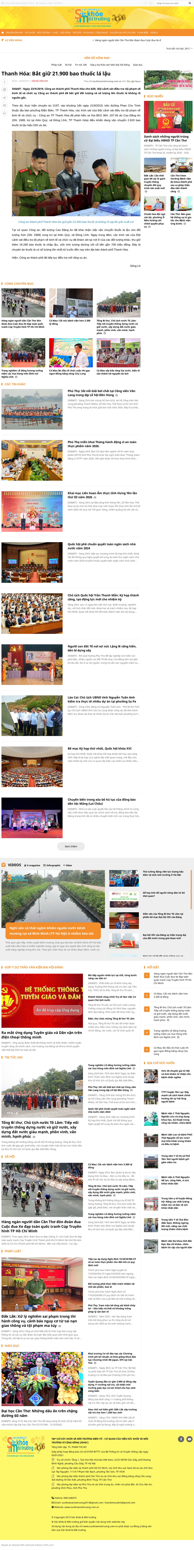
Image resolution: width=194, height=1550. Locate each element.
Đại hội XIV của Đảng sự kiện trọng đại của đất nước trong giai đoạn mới (164, 936)
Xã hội (68, 64)
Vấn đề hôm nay (14, 32)
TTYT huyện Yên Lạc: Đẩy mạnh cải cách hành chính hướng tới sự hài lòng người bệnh (175, 1096)
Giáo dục (138, 64)
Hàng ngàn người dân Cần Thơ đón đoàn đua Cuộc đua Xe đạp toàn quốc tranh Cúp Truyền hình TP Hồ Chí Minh (22, 323)
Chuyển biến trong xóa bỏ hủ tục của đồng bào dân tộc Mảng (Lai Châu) (102, 801)
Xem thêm (71, 846)
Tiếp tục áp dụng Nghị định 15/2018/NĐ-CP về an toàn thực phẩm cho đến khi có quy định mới (112, 1262)
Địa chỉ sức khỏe (161, 1063)
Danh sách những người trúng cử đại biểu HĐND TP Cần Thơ (166, 138)
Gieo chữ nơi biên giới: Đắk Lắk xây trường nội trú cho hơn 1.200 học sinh (112, 1411)
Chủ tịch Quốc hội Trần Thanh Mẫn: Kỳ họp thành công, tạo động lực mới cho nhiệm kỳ (103, 597)
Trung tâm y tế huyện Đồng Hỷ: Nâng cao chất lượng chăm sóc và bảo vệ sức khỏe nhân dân (176, 1203)
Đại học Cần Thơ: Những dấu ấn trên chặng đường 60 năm (39, 1413)
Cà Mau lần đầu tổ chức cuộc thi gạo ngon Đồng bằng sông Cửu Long (69, 372)
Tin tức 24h (81, 64)
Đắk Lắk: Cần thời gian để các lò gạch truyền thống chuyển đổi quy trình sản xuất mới (154, 183)
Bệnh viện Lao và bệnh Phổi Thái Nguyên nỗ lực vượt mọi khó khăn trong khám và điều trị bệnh (176, 1139)
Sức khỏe (30, 32)
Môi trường (43, 32)
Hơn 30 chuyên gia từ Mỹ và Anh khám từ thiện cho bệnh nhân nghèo (176, 1074)
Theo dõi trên (105, 81)
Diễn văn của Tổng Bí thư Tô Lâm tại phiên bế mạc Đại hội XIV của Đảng (163, 915)
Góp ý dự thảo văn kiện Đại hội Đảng (110, 64)
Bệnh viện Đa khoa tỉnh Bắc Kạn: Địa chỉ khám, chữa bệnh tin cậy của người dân (176, 1244)
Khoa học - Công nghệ (95, 32)
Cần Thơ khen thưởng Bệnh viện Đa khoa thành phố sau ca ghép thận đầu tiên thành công (181, 183)
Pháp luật (56, 64)
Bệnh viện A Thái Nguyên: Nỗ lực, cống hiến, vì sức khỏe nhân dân (175, 1180)
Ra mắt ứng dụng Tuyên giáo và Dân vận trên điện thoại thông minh (41, 1035)
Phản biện (142, 32)
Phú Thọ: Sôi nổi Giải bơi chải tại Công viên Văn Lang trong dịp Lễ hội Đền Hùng (101, 393)
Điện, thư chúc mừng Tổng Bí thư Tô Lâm (111, 1018)
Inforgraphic (53, 865)
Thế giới (76, 32)
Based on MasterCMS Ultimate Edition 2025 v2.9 (27, 1544)
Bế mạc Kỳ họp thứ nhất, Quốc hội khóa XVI (99, 748)
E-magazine (33, 865)
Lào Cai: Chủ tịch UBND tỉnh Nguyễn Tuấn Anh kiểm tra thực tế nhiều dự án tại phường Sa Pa (102, 699)
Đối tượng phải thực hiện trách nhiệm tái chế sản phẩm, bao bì (111, 1285)
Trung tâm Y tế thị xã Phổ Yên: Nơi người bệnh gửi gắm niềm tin (175, 1159)
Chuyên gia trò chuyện (122, 32)
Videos (154, 32)
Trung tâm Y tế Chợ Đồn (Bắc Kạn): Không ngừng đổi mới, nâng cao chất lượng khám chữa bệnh (175, 1224)
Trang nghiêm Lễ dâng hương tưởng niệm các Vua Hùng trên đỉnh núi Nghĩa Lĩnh (22, 373)
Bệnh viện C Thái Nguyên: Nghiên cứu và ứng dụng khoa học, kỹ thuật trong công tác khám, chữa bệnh (176, 1118)
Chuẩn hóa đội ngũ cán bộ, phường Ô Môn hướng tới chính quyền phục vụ (154, 220)
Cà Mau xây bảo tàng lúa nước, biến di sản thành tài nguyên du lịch (118, 372)
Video (69, 865)
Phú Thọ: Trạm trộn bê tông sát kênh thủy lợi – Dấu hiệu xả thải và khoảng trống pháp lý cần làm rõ (111, 1308)
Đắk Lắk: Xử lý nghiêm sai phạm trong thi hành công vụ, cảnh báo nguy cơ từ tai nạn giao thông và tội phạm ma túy (39, 1321)
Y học (55, 32)
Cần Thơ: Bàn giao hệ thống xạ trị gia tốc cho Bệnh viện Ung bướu (181, 219)
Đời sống (65, 32)
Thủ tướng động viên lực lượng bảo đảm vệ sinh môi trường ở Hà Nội (163, 873)
